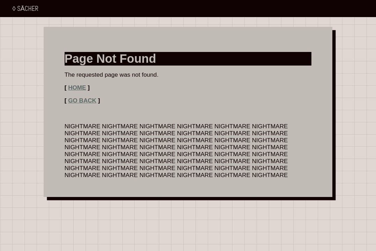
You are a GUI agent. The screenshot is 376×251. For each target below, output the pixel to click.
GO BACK (82, 100)
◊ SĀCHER (25, 9)
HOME (77, 87)
